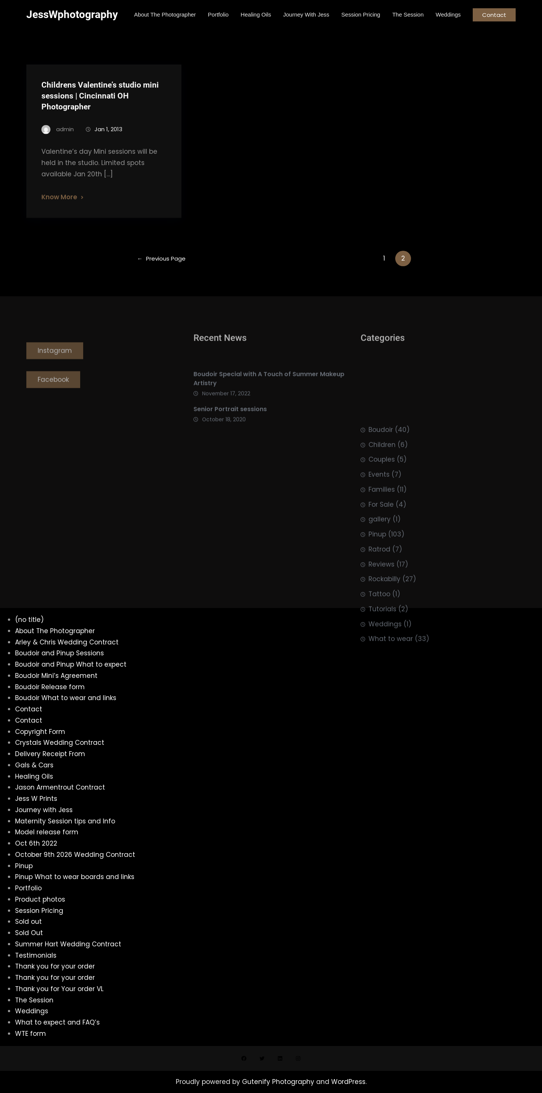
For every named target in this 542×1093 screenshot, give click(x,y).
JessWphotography (72, 14)
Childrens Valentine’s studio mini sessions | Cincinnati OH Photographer (100, 104)
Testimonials (35, 955)
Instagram (55, 362)
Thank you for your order (55, 966)
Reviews (381, 619)
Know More (59, 206)
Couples (381, 515)
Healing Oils (34, 776)
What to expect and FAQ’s (57, 1022)
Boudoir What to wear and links (65, 697)
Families (381, 544)
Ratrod (379, 604)
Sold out (28, 921)
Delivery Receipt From (50, 753)
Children (382, 500)
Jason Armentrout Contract (60, 787)
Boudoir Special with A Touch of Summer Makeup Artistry (268, 392)
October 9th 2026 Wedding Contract (75, 854)
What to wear (390, 694)
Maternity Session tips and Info (65, 821)
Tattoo (379, 649)
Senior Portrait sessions (230, 422)
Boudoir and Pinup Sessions (59, 653)
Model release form (46, 832)
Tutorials (382, 664)
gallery (379, 574)
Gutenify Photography (279, 1081)
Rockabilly (384, 634)
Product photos (40, 899)
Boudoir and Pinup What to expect (70, 664)
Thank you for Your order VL (59, 988)
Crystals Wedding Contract (59, 742)
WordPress (348, 1081)
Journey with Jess (44, 809)
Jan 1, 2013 (108, 138)
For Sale (381, 559)
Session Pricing (39, 910)
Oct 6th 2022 (36, 843)
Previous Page (161, 258)
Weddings (385, 679)
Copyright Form (40, 731)
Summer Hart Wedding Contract (68, 944)
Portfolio (28, 888)
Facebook (53, 390)
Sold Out (29, 932)
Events (379, 530)
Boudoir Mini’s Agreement (56, 675)
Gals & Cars (34, 765)
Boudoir (380, 485)
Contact (494, 15)
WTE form (30, 1033)
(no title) (29, 619)
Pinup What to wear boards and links (74, 876)
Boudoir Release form (50, 686)
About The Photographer (55, 630)
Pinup (377, 589)
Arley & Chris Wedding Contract (67, 642)
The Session (34, 1000)
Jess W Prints (36, 798)
